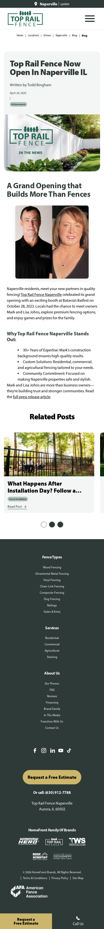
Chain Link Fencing (52, 586)
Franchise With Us (52, 721)
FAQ (52, 690)
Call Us (78, 921)
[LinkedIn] (52, 751)
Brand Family (52, 709)
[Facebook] (35, 751)
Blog (74, 35)
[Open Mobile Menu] (89, 18)
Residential (52, 638)
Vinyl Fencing (52, 580)
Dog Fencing (52, 599)
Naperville (61, 35)
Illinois (47, 35)
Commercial (52, 644)
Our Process (52, 683)
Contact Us (52, 728)
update (65, 4)
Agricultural (52, 650)
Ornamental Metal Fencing (52, 573)
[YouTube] (60, 751)
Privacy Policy (60, 878)
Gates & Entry (52, 611)
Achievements (18, 104)
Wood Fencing (52, 567)
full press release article (31, 396)
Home (20, 35)
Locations (33, 35)
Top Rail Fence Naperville (41, 294)
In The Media (52, 715)
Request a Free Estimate (52, 777)
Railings (52, 605)
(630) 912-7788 (58, 792)
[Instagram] (44, 751)
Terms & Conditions (35, 878)
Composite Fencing (52, 592)
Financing (52, 702)
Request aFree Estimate (26, 921)
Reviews (52, 696)
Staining (52, 657)
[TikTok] (69, 751)
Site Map (78, 878)
